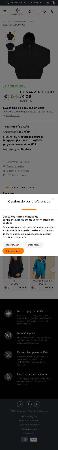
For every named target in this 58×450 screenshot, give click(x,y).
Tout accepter (13, 251)
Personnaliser (33, 245)
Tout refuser (12, 245)
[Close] (52, 199)
